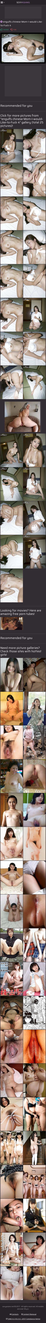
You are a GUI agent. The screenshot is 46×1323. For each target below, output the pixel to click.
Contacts (14, 1314)
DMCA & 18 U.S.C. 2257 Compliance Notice (23, 1319)
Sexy (23, 2)
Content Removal (28, 1314)
